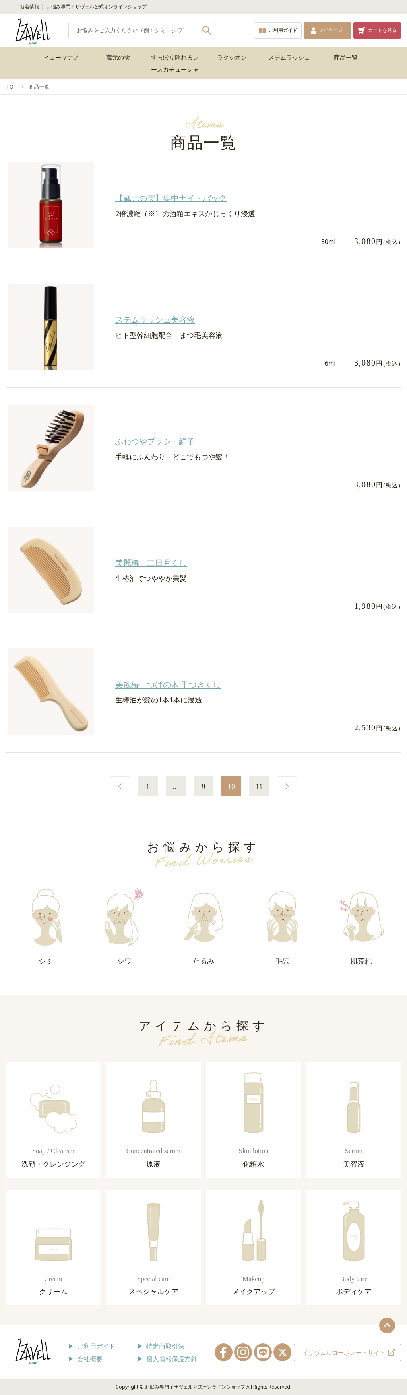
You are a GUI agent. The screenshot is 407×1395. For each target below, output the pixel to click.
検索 (206, 30)
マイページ (331, 30)
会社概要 (90, 1358)
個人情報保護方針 (171, 1358)
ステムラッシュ (289, 57)
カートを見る (382, 30)
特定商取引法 (165, 1346)
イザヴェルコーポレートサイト (344, 1352)
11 (259, 787)
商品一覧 (346, 57)
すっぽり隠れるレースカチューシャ (175, 63)
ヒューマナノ (61, 57)
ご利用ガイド (283, 30)
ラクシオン (232, 57)
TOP (11, 86)
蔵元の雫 (118, 57)
